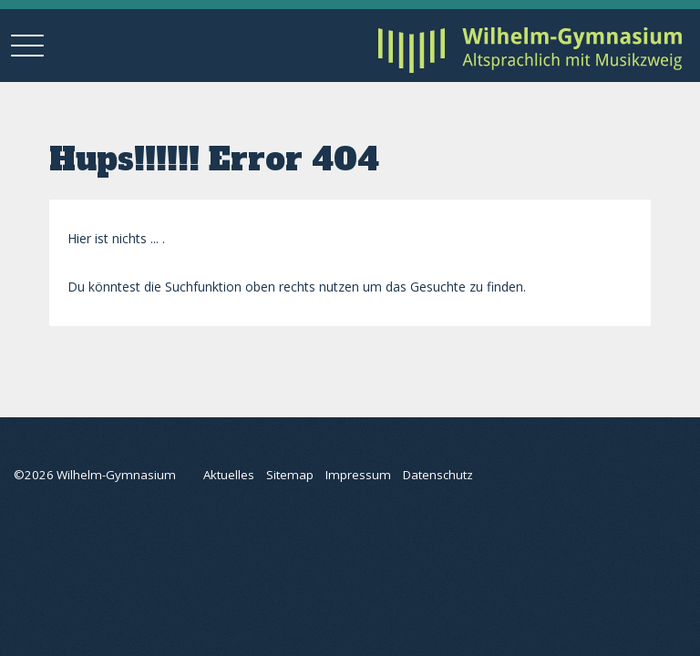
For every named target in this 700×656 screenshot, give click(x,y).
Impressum (358, 474)
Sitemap (290, 474)
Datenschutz (438, 474)
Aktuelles (228, 474)
